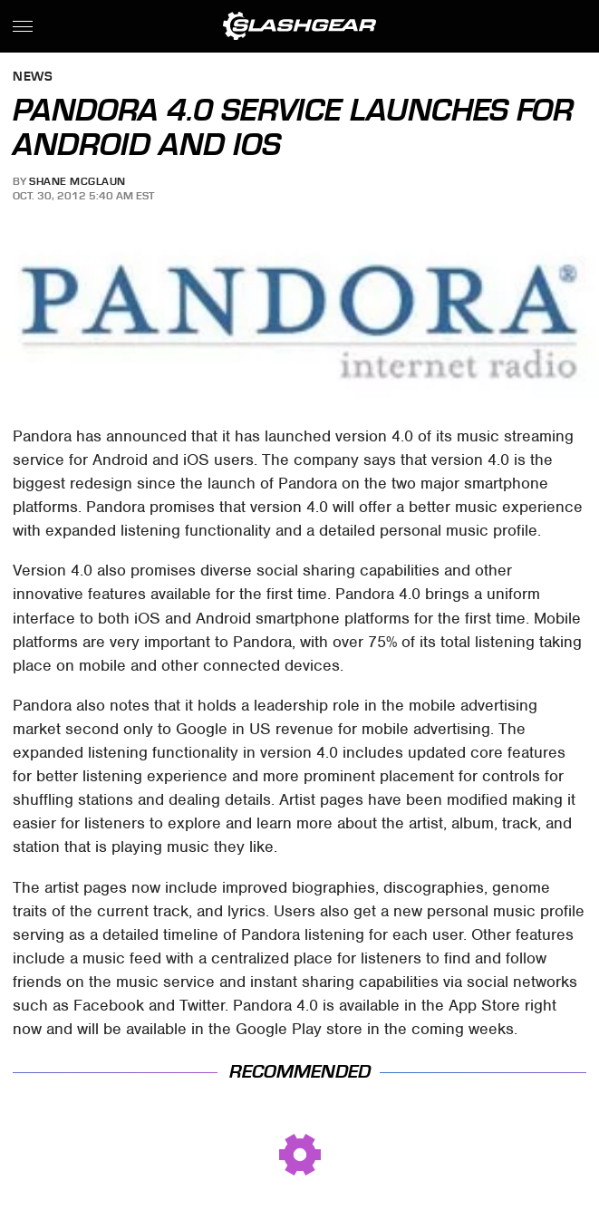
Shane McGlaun (77, 181)
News (33, 77)
